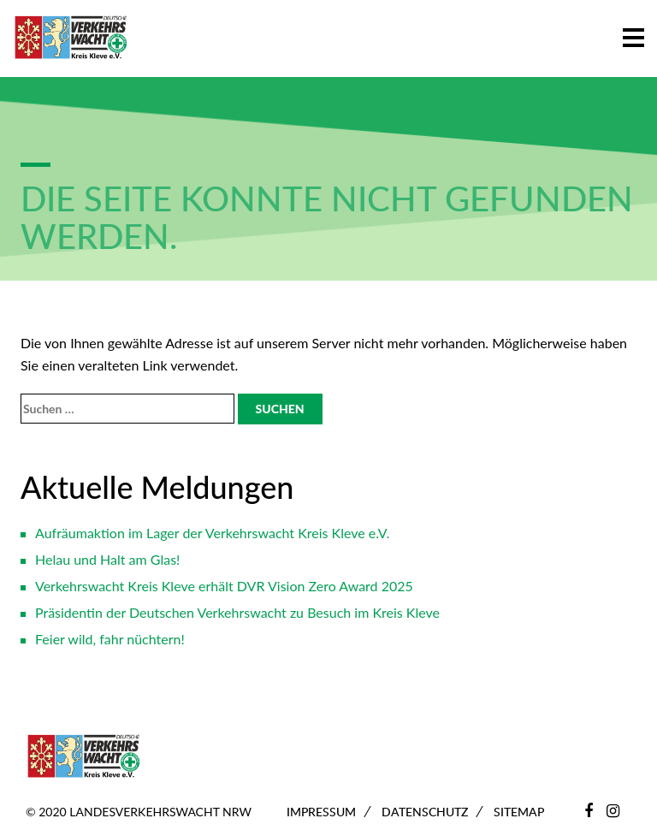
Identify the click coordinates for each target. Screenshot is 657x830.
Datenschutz (425, 811)
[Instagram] (613, 810)
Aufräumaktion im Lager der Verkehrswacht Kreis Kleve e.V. (212, 533)
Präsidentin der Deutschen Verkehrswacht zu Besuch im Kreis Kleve (237, 612)
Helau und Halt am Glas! (107, 559)
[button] (633, 34)
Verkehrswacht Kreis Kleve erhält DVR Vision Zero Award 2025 (224, 586)
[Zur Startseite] (71, 38)
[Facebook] (588, 810)
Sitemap (519, 811)
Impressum (321, 811)
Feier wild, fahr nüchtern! (110, 639)
